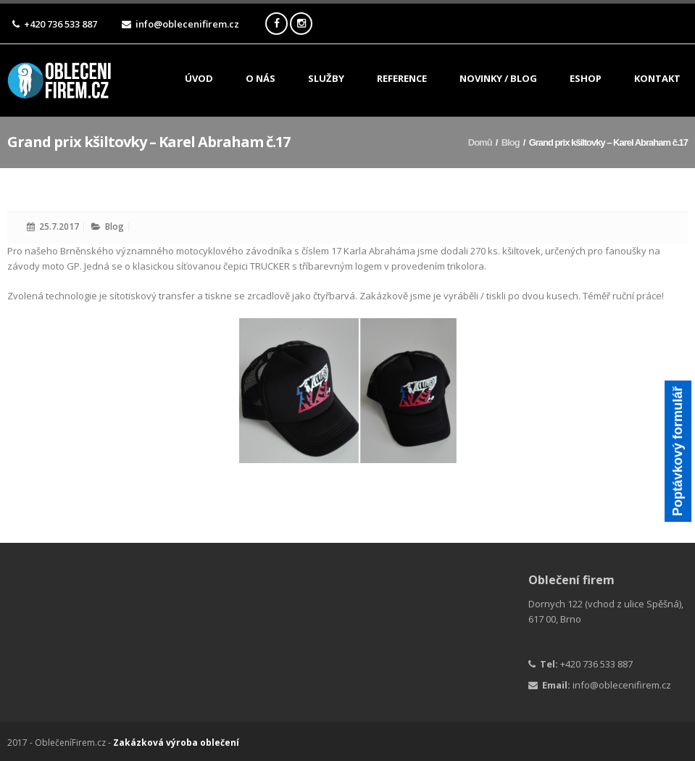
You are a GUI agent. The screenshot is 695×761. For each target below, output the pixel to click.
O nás (260, 80)
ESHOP (586, 80)
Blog (511, 142)
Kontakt (657, 80)
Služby (326, 81)
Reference (402, 80)
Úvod (199, 80)
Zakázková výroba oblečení (176, 742)
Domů (480, 142)
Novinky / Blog (498, 80)
